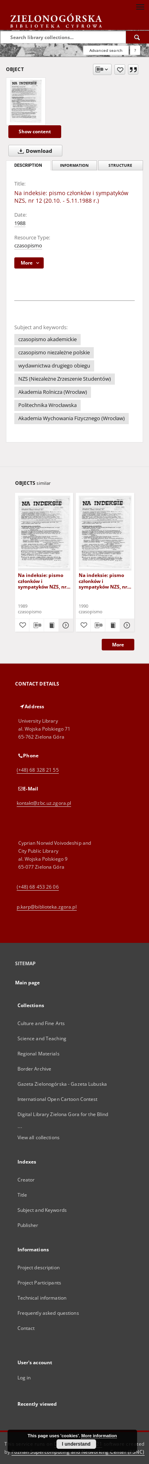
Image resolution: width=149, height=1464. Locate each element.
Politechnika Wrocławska (47, 405)
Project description (38, 1267)
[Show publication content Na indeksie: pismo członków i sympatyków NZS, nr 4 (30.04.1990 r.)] (112, 625)
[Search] (137, 37)
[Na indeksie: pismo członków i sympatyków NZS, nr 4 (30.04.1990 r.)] (105, 533)
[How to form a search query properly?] (135, 50)
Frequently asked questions (48, 1313)
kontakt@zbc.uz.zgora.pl (44, 803)
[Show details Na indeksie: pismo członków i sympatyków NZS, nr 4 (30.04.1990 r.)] (126, 625)
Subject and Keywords (42, 1210)
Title (22, 1194)
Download (33, 151)
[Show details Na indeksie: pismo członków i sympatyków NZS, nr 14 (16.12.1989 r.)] (65, 625)
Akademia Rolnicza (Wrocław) (52, 392)
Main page (27, 982)
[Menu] (140, 6)
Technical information (42, 1297)
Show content (35, 131)
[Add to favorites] (119, 69)
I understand (76, 1444)
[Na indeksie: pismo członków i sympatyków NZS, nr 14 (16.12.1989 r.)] (44, 533)
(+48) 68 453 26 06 (38, 886)
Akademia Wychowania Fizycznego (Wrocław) (71, 418)
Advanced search (105, 50)
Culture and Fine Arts (41, 1023)
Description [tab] (28, 165)
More (118, 644)
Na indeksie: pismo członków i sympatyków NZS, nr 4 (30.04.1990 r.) (105, 581)
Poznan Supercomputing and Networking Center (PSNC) (78, 1451)
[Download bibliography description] (36, 625)
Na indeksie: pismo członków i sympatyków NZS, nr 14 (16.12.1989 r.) (42, 581)
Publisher (28, 1225)
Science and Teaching (41, 1038)
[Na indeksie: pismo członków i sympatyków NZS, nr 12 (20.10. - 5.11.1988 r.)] (25, 101)
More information (99, 1435)
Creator (26, 1179)
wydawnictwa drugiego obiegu (54, 365)
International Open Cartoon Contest (57, 1099)
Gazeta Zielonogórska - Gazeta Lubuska (62, 1084)
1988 (19, 223)
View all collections (38, 1137)
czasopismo (28, 245)
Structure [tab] (120, 165)
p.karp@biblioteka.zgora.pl (47, 906)
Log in (24, 1377)
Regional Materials (38, 1053)
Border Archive (34, 1068)
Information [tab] (74, 165)
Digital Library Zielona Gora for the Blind (62, 1114)
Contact (26, 1328)
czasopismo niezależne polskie (54, 352)
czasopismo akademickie (47, 339)
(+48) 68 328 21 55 (38, 770)
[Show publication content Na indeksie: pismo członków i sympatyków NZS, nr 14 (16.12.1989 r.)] (51, 625)
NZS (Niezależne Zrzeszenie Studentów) (64, 378)
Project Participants (39, 1282)
